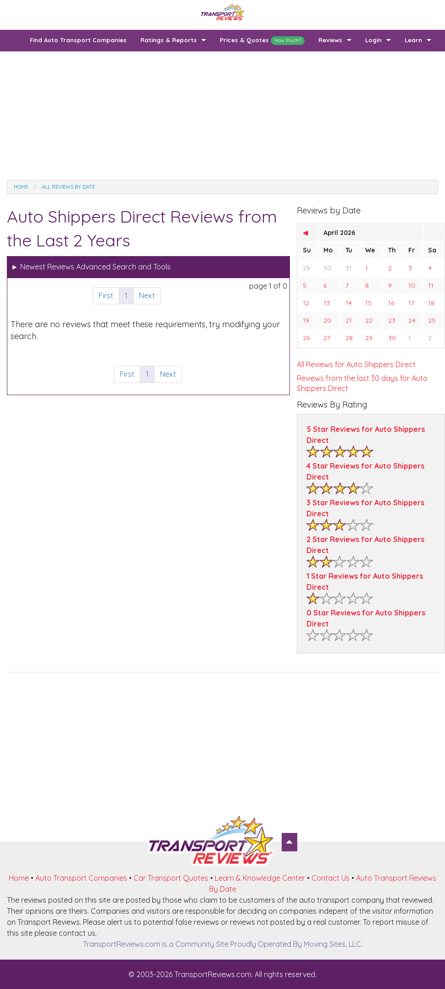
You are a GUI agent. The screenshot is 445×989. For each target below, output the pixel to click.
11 (431, 285)
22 (369, 320)
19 (306, 320)
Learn (413, 40)
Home (21, 187)
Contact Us (331, 878)
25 (431, 320)
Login (373, 40)
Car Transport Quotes (171, 878)
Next (147, 295)
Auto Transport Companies (81, 878)
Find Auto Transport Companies (78, 40)
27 (326, 338)
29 (306, 268)
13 (326, 303)
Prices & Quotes (262, 40)
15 (368, 303)
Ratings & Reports (168, 40)
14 (348, 303)
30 (327, 268)
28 (349, 338)
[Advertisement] (222, 115)
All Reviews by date (68, 187)
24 (412, 320)
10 (411, 285)
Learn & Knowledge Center (260, 878)
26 (306, 338)
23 (391, 320)
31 (348, 268)
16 (391, 303)
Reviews (330, 40)
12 (306, 303)
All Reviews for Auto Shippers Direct (356, 364)
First (106, 295)
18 (431, 303)
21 (348, 320)
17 (411, 303)
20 (327, 320)
